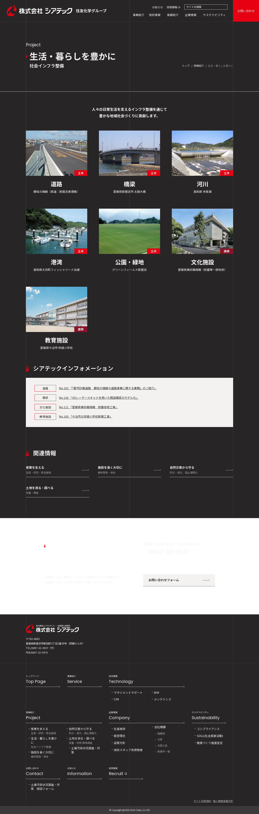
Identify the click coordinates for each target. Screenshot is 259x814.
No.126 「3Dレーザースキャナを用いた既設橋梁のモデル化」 (99, 397)
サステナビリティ (209, 716)
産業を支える (57, 469)
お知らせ (157, 7)
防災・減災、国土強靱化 (83, 730)
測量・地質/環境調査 (82, 740)
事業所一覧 (163, 751)
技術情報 (147, 679)
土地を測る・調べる (57, 490)
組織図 (161, 733)
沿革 (159, 739)
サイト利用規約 (202, 801)
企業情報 (147, 716)
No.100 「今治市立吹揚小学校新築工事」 (85, 416)
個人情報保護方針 (223, 801)
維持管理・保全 (42, 754)
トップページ (43, 679)
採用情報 (172, 7)
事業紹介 (84, 679)
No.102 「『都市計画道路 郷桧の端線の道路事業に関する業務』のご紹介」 (108, 388)
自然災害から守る (201, 469)
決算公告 (162, 745)
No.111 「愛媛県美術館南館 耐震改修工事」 (88, 407)
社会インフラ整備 (44, 742)
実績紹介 (64, 716)
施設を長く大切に (129, 469)
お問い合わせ (246, 11)
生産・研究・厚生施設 (43, 730)
